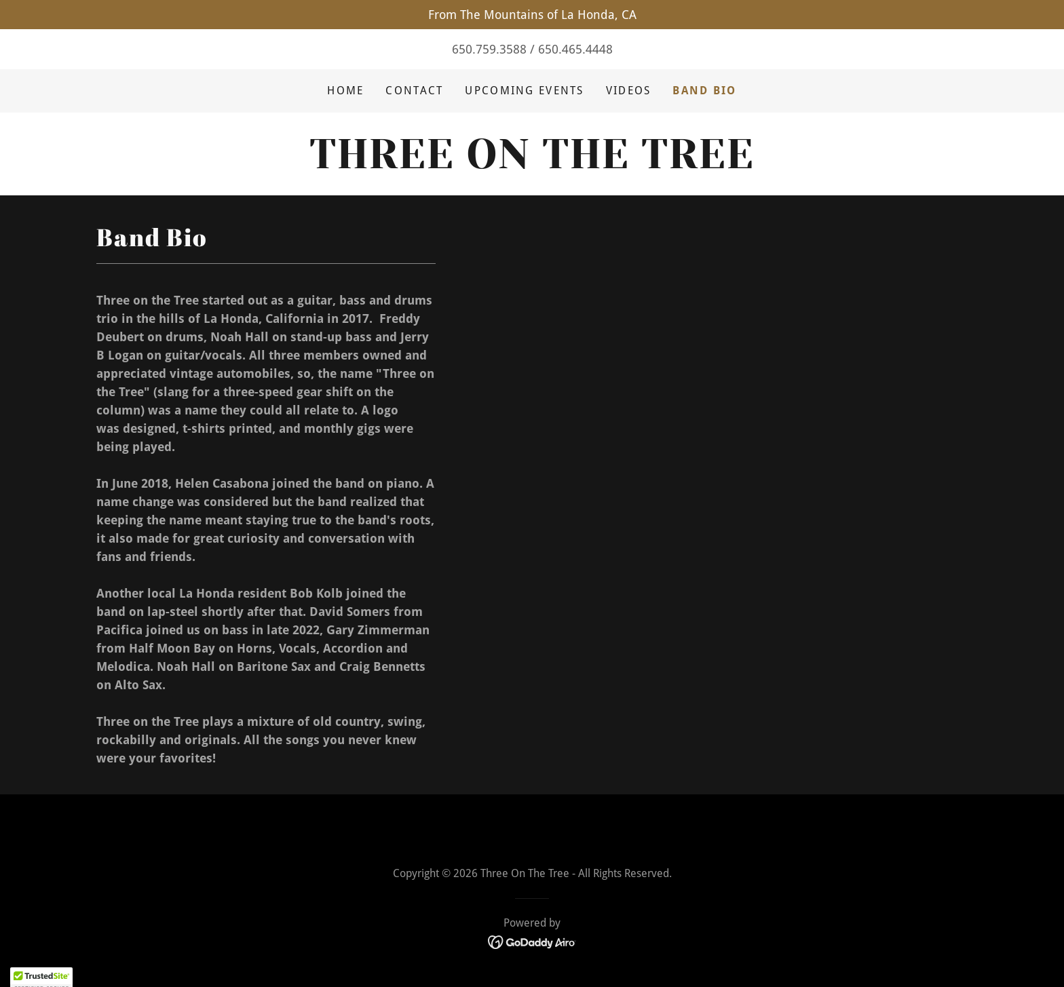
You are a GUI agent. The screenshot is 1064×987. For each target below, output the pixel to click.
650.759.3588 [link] (489, 49)
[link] (532, 164)
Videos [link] (628, 90)
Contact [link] (414, 90)
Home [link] (345, 90)
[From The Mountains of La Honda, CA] (532, 14)
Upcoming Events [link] (524, 90)
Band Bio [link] (704, 90)
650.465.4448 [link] (575, 49)
